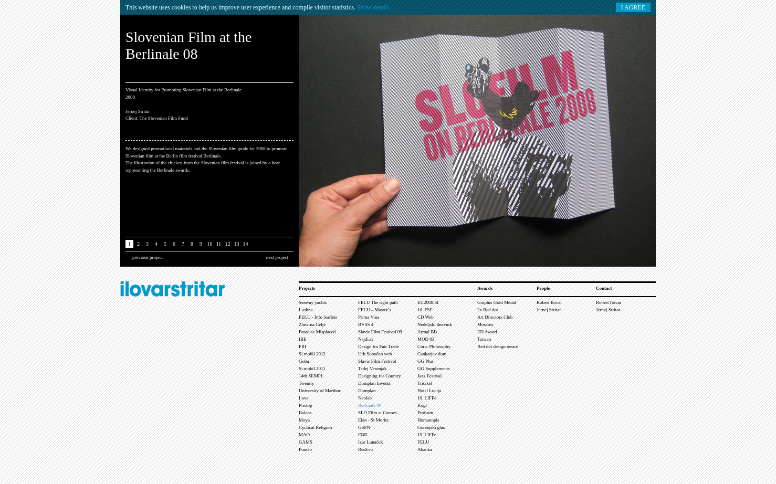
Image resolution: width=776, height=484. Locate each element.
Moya (304, 420)
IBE (303, 339)
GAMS (305, 442)
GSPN (364, 427)
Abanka (424, 449)
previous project (147, 257)
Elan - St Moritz (373, 420)
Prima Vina (369, 317)
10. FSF (425, 309)
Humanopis (428, 420)
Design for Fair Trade (378, 346)
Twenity (306, 383)
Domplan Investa (374, 383)
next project (277, 257)
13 (236, 244)
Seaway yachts (313, 302)
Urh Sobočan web (375, 353)
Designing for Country (379, 375)
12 (227, 244)
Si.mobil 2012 (312, 353)
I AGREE (633, 7)
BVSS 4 (365, 324)
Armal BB (427, 331)
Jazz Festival (429, 375)
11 (219, 244)
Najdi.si (365, 339)
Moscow (485, 324)
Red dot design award (497, 346)
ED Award (487, 331)
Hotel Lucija (429, 390)
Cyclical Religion (315, 427)
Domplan (367, 390)
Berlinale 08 (369, 405)
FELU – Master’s (374, 309)
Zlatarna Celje (312, 324)
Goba (304, 361)
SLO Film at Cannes (377, 412)
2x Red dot (487, 309)
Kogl (422, 405)
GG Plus (425, 361)
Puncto (305, 449)
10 (210, 244)
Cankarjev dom (431, 353)
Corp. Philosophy (433, 346)
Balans (305, 412)
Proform (425, 412)
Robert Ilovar (549, 302)
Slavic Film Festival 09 (380, 331)
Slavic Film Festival (377, 361)
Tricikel (424, 383)
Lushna (306, 309)
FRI (302, 346)
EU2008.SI (427, 302)
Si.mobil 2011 (312, 368)
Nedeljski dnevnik (434, 324)
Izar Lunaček (370, 442)
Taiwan (484, 339)
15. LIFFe (426, 434)
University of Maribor (319, 390)
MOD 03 (425, 339)
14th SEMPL (311, 375)
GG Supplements (433, 368)
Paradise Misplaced (317, 331)
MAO (304, 434)
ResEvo (365, 449)
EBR (363, 434)
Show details (373, 7)
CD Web (425, 317)
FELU (423, 442)
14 (245, 244)
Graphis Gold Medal (496, 302)
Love (304, 398)
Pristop (305, 405)
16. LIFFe (426, 398)
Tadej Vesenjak (372, 368)
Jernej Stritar (549, 309)
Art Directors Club (495, 317)
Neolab (365, 398)
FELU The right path (378, 302)
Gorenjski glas (431, 427)
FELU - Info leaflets (318, 317)
